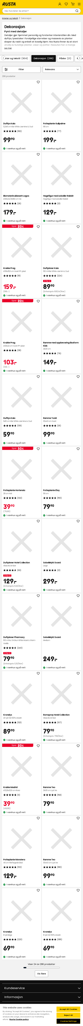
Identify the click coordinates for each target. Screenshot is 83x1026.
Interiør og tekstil (10, 18)
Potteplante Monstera (21, 861)
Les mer (8, 48)
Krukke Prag (21, 270)
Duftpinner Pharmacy (21, 640)
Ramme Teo (61, 789)
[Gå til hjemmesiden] (9, 4)
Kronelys (21, 716)
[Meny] (79, 4)
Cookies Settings (68, 1021)
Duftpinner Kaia (61, 270)
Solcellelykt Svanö (61, 564)
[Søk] (77, 11)
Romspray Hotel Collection (61, 716)
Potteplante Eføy (61, 492)
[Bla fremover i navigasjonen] (80, 58)
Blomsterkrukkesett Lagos (21, 197)
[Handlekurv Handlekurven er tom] (72, 4)
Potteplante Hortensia (21, 492)
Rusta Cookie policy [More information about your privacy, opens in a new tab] (19, 1019)
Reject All (68, 1015)
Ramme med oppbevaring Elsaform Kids (61, 345)
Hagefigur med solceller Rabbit (61, 197)
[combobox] (38, 11)
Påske (65, 58)
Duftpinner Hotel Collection (21, 564)
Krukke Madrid (21, 789)
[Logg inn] (60, 4)
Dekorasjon (44, 58)
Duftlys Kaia (21, 125)
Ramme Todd (61, 420)
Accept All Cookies (68, 1009)
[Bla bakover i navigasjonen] (3, 58)
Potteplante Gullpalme (61, 125)
